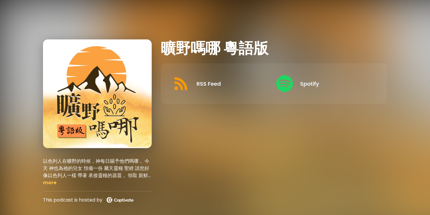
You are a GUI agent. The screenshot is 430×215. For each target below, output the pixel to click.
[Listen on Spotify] (323, 83)
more (49, 182)
